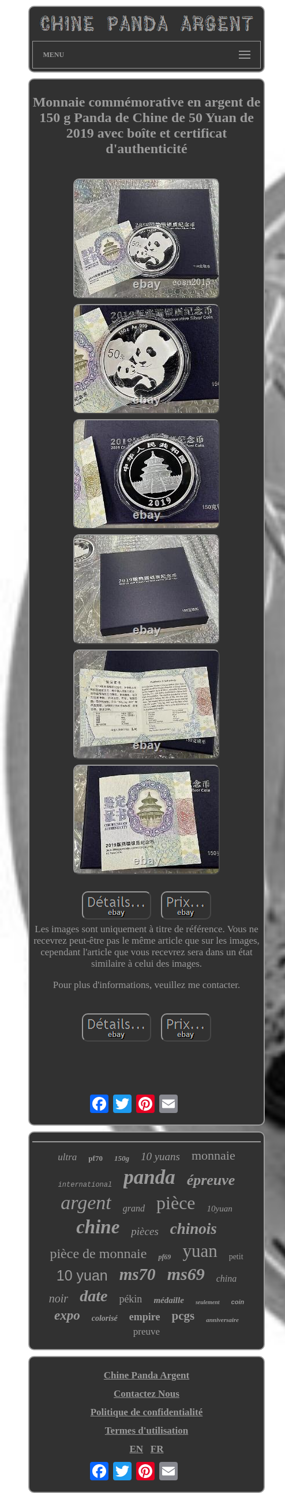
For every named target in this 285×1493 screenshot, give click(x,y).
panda (149, 1177)
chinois (193, 1228)
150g (121, 1158)
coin (238, 1301)
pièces (144, 1231)
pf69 (164, 1257)
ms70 (137, 1274)
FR (157, 1448)
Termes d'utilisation (146, 1430)
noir (58, 1298)
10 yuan (82, 1275)
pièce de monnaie (98, 1253)
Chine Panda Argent (146, 1375)
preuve (146, 1331)
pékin (130, 1299)
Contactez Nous (146, 1393)
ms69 (186, 1273)
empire (144, 1317)
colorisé (105, 1318)
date (93, 1296)
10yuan (219, 1208)
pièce (176, 1202)
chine (97, 1227)
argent (86, 1202)
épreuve (211, 1180)
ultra (67, 1157)
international (85, 1185)
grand (134, 1208)
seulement (208, 1302)
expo (67, 1315)
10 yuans (160, 1156)
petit (236, 1256)
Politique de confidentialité (147, 1412)
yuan (199, 1251)
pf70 (95, 1158)
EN (136, 1448)
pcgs (182, 1316)
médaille (168, 1300)
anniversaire (222, 1319)
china (226, 1278)
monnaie (213, 1155)
